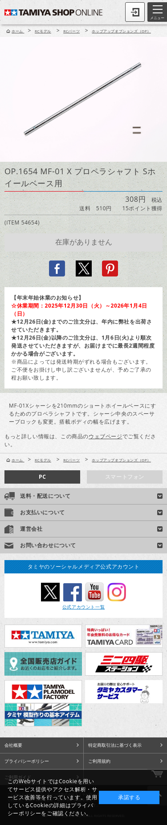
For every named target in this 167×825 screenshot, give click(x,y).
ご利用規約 (99, 761)
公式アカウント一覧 (83, 607)
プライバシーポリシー (26, 761)
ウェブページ (105, 436)
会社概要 (13, 745)
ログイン (135, 12)
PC (42, 477)
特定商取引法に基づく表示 (115, 745)
